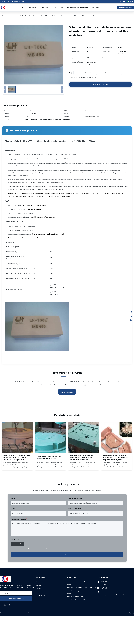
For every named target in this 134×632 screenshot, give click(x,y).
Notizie (95, 7)
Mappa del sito (40, 595)
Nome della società (74, 509)
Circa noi (44, 7)
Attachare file (15, 540)
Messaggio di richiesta (19, 519)
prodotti (8, 16)
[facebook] (1, 605)
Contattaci (39, 592)
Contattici (58, 7)
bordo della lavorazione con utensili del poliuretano (81, 587)
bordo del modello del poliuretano (76, 596)
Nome (13, 509)
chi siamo (39, 585)
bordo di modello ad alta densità (76, 600)
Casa (22, 7)
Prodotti (32, 7)
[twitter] (5, 605)
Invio (67, 554)
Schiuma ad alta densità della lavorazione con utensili (28, 16)
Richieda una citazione (77, 7)
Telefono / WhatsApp (75, 498)
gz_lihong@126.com (19, 1)
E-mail (13, 498)
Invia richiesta (67, 392)
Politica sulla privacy (129, 613)
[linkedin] (9, 605)
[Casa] (3, 16)
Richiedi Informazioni (125, 7)
